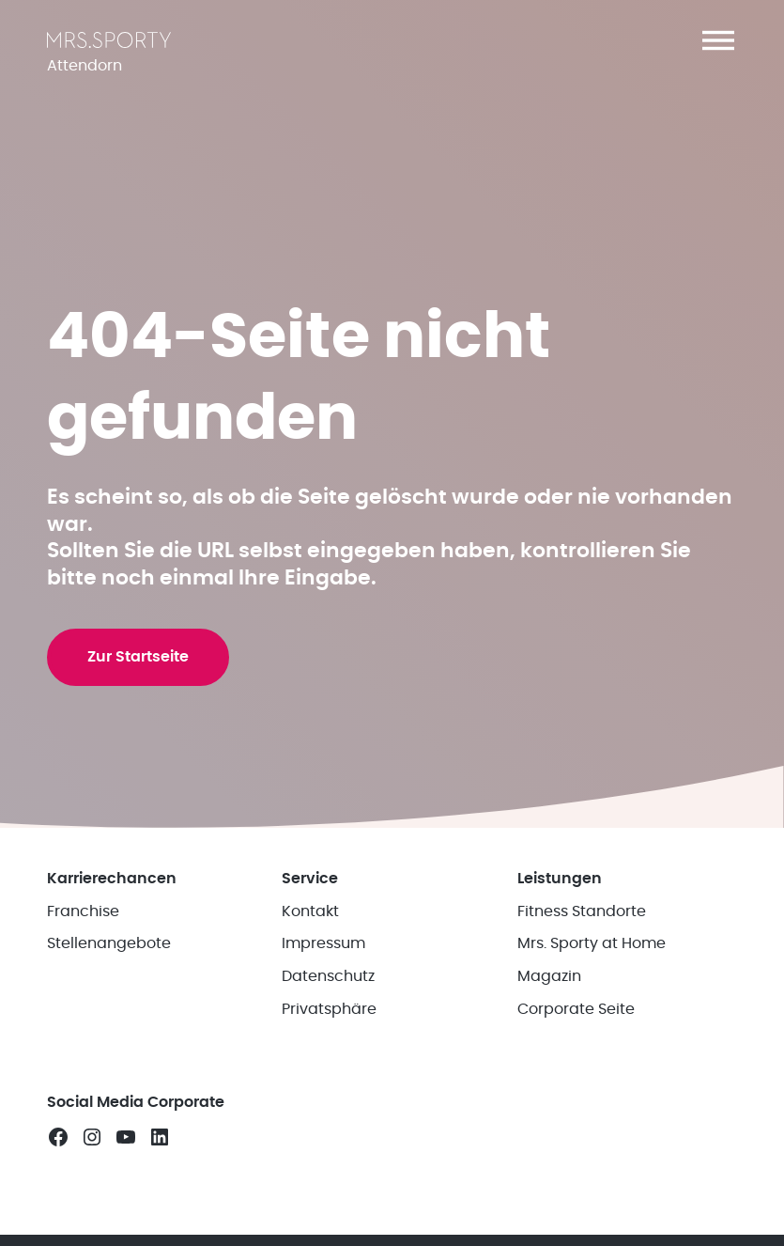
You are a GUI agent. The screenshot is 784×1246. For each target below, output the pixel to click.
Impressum (323, 965)
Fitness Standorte (581, 933)
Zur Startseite (139, 673)
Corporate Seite (576, 1030)
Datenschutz (328, 997)
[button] (718, 40)
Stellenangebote (109, 965)
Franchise (83, 933)
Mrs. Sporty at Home (591, 965)
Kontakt (310, 933)
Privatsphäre (329, 1030)
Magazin (549, 997)
